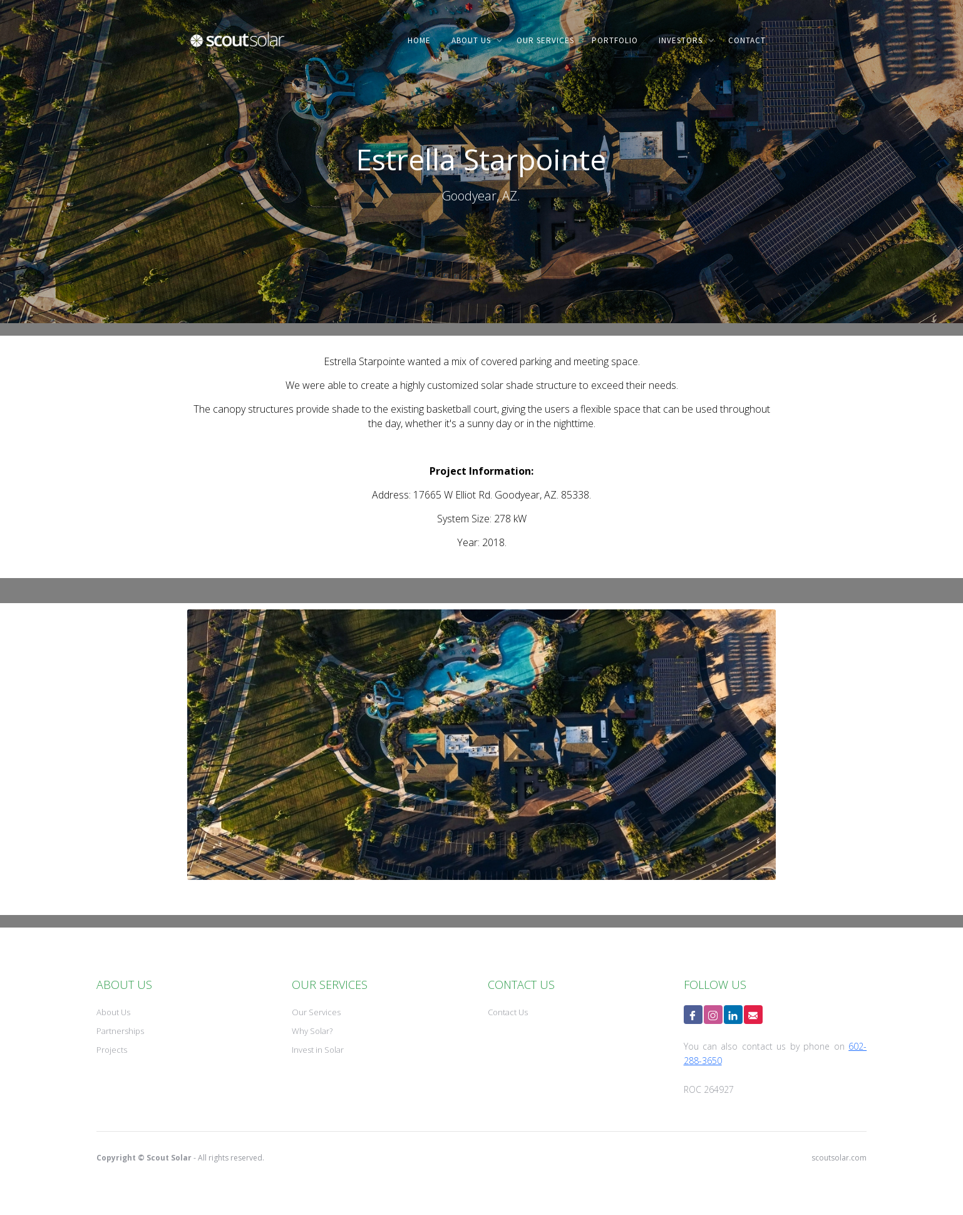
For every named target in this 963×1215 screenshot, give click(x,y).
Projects (111, 1049)
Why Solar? (312, 1031)
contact (747, 40)
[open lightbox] (481, 744)
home (419, 40)
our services (545, 40)
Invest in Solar (318, 1049)
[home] (237, 48)
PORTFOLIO (615, 40)
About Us (113, 1012)
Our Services (316, 1012)
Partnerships (120, 1031)
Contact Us (508, 1012)
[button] (474, 40)
